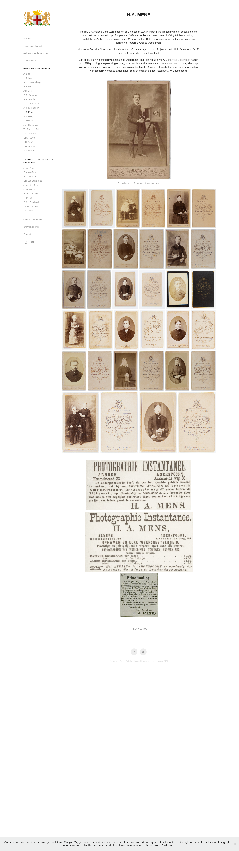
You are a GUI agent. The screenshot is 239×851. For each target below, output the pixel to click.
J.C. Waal (28, 210)
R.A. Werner (29, 150)
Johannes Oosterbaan (126, 60)
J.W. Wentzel (29, 146)
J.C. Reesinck (30, 133)
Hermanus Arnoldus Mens (94, 31)
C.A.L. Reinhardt (31, 202)
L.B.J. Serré (29, 138)
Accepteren (152, 845)
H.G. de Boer (29, 176)
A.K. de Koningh (31, 108)
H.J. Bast (27, 78)
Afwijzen (167, 845)
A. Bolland (28, 86)
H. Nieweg (28, 121)
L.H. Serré (28, 142)
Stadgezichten (30, 60)
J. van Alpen (29, 168)
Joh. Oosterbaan (31, 125)
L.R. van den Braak (32, 181)
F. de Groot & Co (31, 103)
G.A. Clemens (30, 95)
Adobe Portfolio (126, 661)
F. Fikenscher (29, 99)
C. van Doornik (30, 189)
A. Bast (26, 74)
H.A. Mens (28, 112)
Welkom (27, 38)
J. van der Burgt (31, 185)
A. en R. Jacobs (31, 193)
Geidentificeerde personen (35, 53)
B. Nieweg (28, 116)
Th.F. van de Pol (31, 129)
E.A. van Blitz (29, 172)
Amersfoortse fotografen (36, 68)
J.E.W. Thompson (31, 206)
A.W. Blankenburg (32, 82)
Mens (182, 35)
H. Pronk (27, 198)
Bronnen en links (31, 227)
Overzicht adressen (32, 219)
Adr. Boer (27, 91)
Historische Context (32, 46)
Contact (27, 234)
